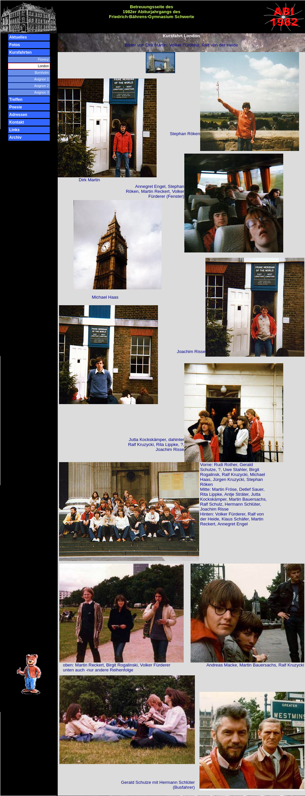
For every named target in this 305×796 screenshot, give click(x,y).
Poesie (15, 107)
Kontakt (16, 122)
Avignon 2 (41, 86)
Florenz (43, 59)
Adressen (18, 114)
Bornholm (42, 72)
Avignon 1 (41, 79)
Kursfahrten (20, 52)
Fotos (14, 45)
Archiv (15, 137)
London (43, 66)
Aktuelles (18, 37)
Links (14, 130)
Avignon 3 (41, 92)
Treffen (15, 99)
